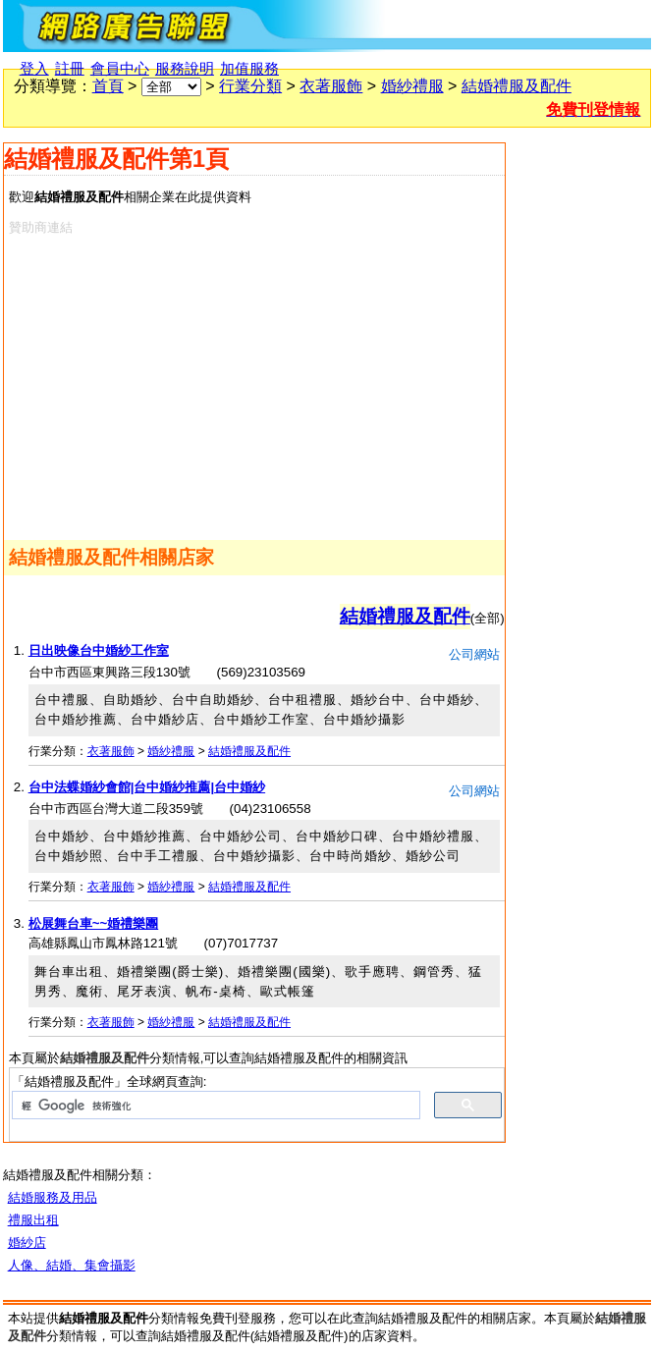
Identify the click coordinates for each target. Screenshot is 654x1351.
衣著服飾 (331, 86)
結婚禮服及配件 (517, 86)
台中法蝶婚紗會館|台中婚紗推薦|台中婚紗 (146, 787)
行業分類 (250, 86)
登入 (34, 69)
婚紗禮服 (412, 86)
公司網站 (474, 654)
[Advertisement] (237, 383)
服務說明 (184, 69)
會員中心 (119, 69)
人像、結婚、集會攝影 (72, 1265)
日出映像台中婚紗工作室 (98, 650)
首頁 (108, 86)
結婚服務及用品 (52, 1197)
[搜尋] (214, 1105)
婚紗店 (27, 1242)
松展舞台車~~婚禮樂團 (93, 923)
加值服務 (249, 69)
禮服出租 (33, 1220)
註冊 (69, 69)
